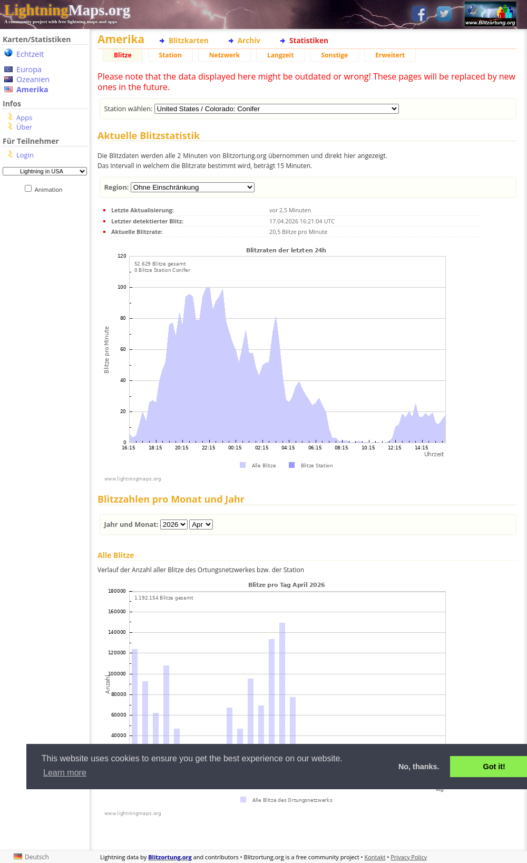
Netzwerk (224, 55)
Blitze (123, 55)
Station (170, 55)
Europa (29, 69)
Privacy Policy (409, 857)
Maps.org (67, 10)
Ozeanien (33, 79)
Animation (51, 189)
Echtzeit (30, 54)
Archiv (249, 40)
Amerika (32, 89)
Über (24, 127)
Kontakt (375, 857)
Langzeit (280, 55)
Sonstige (334, 55)
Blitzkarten (189, 40)
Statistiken (308, 40)
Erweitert (390, 55)
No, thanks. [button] (419, 766)
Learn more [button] (64, 772)
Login (25, 155)
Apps (24, 117)
